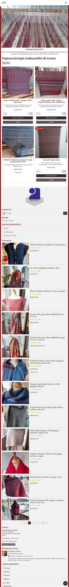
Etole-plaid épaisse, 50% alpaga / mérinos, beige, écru (44, 432)
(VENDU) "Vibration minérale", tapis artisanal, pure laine (17, 161)
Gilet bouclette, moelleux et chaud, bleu (47, 245)
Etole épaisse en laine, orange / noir (46, 477)
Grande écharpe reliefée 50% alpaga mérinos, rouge (46, 455)
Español (7, 575)
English (6, 571)
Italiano (7, 579)
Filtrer (6, 63)
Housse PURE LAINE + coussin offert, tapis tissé (17, 101)
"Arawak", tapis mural (51, 160)
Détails (18, 122)
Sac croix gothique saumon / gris (44, 268)
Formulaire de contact (9, 544)
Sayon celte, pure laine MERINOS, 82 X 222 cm (47, 315)
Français (7, 568)
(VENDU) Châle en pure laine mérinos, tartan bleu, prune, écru (47, 362)
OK (65, 213)
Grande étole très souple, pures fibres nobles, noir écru (46, 408)
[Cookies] (4, 583)
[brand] (4, 2)
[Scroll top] (65, 583)
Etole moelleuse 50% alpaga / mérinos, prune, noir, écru (47, 501)
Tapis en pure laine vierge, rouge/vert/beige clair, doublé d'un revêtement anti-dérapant (51, 101)
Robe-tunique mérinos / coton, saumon (47, 291)
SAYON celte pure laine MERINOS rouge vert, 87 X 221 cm (47, 339)
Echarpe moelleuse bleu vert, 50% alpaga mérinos (45, 385)
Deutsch (7, 582)
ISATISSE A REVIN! (14, 551)
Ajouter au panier (17, 118)
